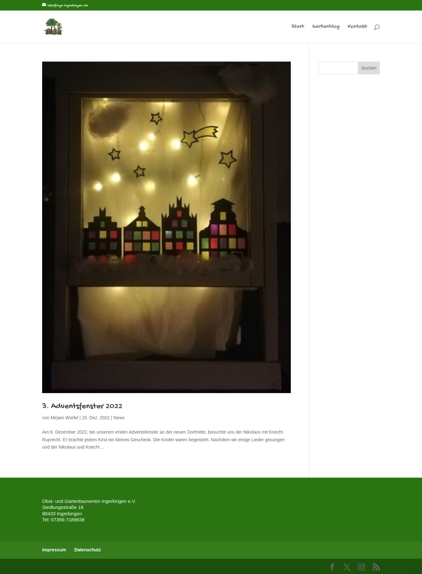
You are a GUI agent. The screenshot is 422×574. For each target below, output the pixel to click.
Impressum (54, 549)
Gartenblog (326, 27)
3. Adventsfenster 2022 (82, 407)
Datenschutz (87, 549)
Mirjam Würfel (64, 417)
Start (297, 27)
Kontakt (357, 27)
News (118, 417)
